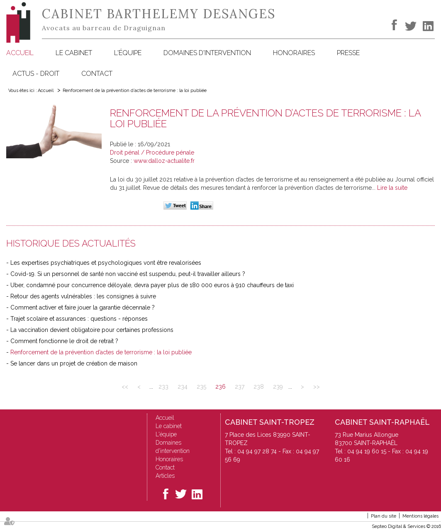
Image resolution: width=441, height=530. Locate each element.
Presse (348, 53)
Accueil (20, 53)
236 (220, 386)
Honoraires (294, 53)
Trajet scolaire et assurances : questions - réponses (79, 318)
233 (163, 386)
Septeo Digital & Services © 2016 (406, 526)
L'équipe (127, 53)
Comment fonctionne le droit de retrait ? (64, 341)
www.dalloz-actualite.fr (164, 160)
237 (239, 386)
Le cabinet (74, 53)
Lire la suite (392, 187)
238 (258, 386)
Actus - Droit (35, 73)
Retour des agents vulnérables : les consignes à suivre (83, 296)
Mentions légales (420, 516)
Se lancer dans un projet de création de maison (73, 363)
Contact (96, 73)
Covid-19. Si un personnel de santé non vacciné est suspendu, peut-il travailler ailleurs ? (127, 274)
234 (183, 386)
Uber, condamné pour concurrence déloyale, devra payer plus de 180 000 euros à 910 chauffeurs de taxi (152, 285)
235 (201, 386)
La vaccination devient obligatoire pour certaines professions (91, 330)
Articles (165, 475)
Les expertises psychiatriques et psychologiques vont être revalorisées (105, 262)
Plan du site (383, 516)
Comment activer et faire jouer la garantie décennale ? (82, 307)
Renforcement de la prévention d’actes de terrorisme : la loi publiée (135, 90)
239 (278, 386)
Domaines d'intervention (207, 53)
